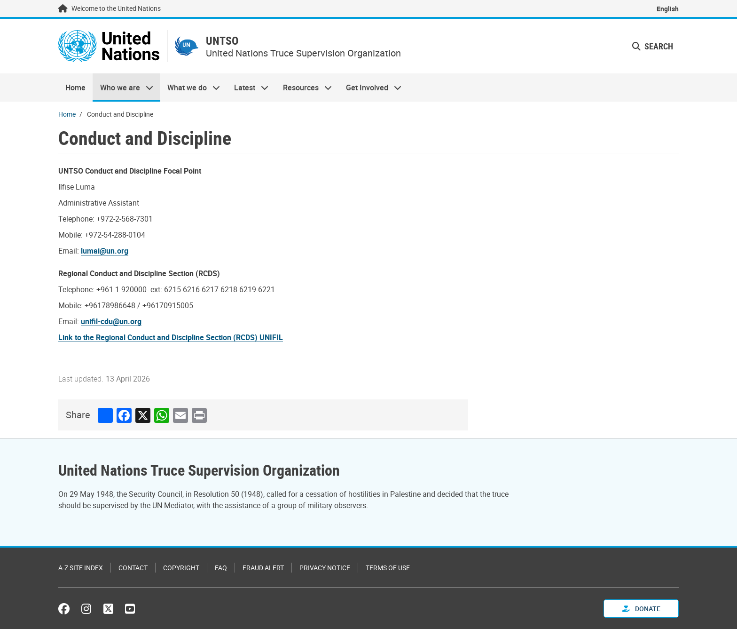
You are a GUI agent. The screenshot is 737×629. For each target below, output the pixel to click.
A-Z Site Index (80, 567)
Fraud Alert (263, 567)
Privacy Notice (324, 567)
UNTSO (222, 41)
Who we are (123, 87)
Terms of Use (388, 567)
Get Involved (370, 87)
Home (75, 87)
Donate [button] (641, 608)
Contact (133, 567)
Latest (247, 87)
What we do (190, 87)
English (668, 8)
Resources (304, 87)
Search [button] (652, 46)
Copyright (181, 567)
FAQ (221, 567)
